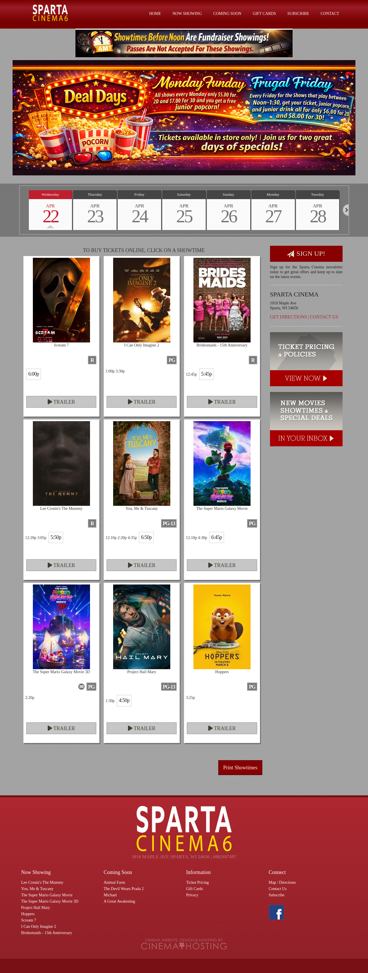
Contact (330, 13)
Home (155, 13)
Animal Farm (114, 882)
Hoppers (28, 914)
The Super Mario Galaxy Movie (47, 895)
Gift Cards (264, 13)
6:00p (33, 374)
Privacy (192, 895)
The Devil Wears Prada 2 (124, 889)
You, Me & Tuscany (37, 889)
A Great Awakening (119, 901)
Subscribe (298, 13)
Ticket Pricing (197, 882)
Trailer (61, 402)
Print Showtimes (240, 767)
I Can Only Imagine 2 (38, 926)
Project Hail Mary (35, 907)
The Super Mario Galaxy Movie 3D (49, 901)
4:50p (124, 700)
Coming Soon (227, 13)
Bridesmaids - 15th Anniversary (46, 933)
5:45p (206, 374)
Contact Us (324, 316)
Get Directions (288, 316)
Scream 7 (28, 920)
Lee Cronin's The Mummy (42, 882)
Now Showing (187, 13)
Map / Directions (282, 882)
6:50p (146, 537)
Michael (110, 895)
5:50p (56, 537)
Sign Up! (306, 254)
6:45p (216, 537)
